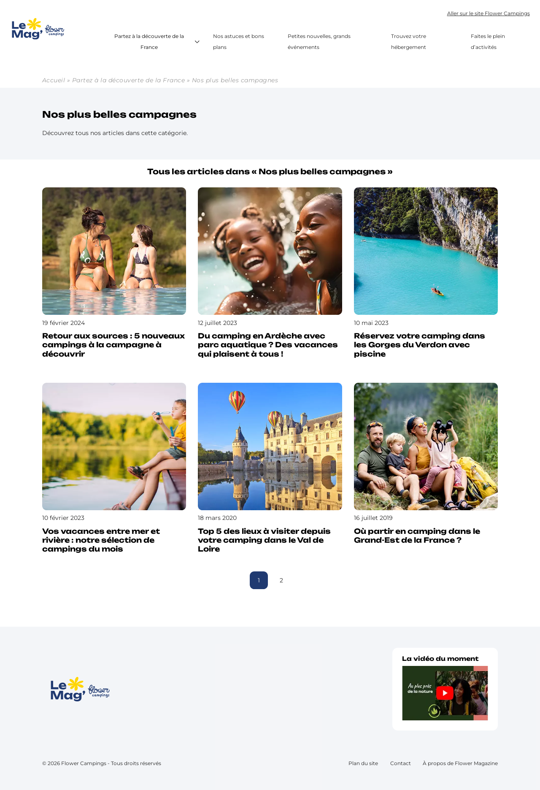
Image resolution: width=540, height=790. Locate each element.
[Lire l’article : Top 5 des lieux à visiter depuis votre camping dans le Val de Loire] (270, 470)
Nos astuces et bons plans (238, 42)
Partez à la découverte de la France (158, 42)
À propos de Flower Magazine (460, 763)
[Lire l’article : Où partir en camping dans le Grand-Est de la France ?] (426, 466)
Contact (400, 763)
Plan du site (363, 763)
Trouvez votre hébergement (408, 42)
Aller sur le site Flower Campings (488, 13)
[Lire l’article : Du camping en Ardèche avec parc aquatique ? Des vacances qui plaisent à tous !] (270, 275)
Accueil (53, 80)
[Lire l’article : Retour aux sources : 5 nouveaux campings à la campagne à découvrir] (114, 275)
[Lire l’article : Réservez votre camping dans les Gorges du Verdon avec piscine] (426, 275)
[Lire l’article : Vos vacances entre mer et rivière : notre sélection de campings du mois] (114, 470)
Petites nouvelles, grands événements (319, 42)
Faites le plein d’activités (488, 42)
